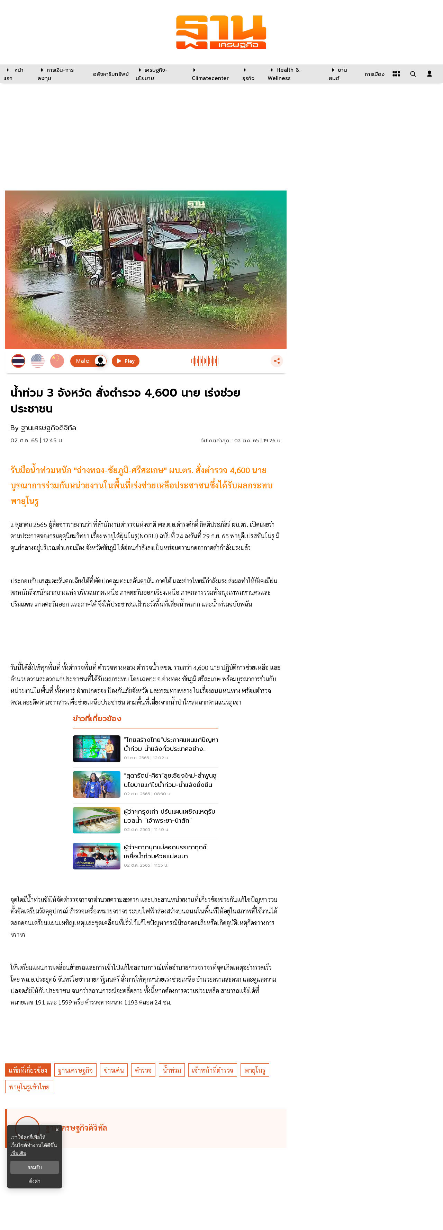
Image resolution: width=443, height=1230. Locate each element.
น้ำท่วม (172, 1070)
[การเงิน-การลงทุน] (61, 73)
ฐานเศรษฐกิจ (75, 1070)
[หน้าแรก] (17, 73)
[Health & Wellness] (295, 73)
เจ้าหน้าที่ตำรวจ (212, 1070)
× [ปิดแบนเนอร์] (56, 1130)
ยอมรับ (34, 1167)
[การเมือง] (374, 74)
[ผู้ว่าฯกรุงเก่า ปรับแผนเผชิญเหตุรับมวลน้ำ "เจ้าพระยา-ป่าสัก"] (145, 821)
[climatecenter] (212, 73)
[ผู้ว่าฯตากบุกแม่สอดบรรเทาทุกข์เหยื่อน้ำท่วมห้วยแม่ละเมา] (145, 857)
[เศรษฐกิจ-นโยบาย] (159, 73)
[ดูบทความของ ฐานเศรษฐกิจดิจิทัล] (147, 1128)
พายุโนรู (254, 1070)
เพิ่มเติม (18, 1153)
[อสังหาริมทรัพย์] (110, 74)
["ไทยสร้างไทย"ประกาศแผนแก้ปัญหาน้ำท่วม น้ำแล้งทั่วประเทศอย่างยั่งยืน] (145, 749)
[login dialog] (429, 73)
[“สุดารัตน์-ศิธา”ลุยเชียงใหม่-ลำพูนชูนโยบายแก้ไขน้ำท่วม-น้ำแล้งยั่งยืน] (145, 785)
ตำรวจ (143, 1070)
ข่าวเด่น (114, 1070)
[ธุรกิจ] (251, 73)
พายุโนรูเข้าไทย (29, 1087)
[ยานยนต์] (342, 73)
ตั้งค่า (34, 1181)
